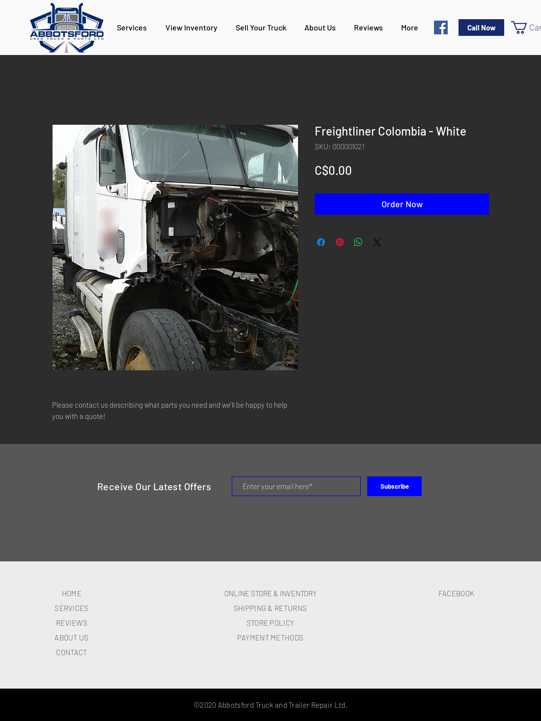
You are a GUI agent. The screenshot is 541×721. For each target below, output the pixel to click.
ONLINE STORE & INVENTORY (270, 593)
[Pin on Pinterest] (340, 242)
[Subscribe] (394, 486)
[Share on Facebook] (321, 242)
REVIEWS (71, 622)
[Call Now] (481, 27)
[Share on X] (377, 242)
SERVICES (71, 608)
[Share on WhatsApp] (358, 242)
